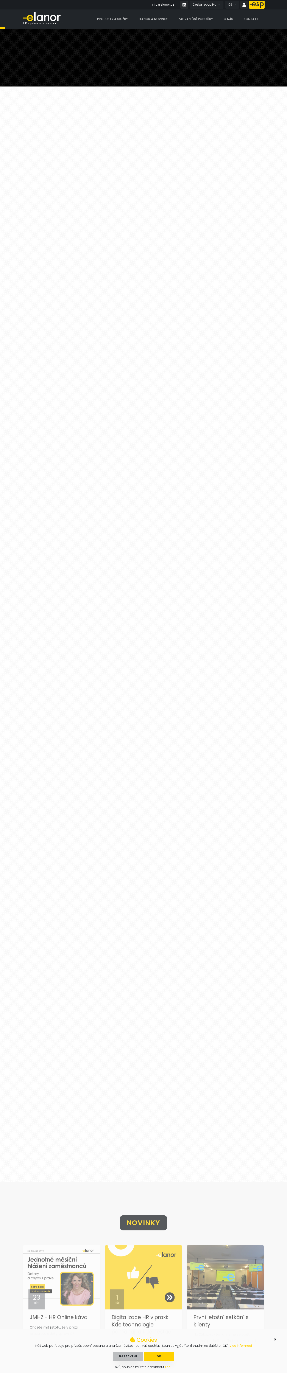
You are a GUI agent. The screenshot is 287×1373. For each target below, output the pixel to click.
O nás (228, 19)
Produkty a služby (112, 19)
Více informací (240, 1346)
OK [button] (159, 1356)
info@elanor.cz (163, 4)
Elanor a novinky (153, 19)
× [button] (275, 1339)
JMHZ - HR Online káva (58, 1328)
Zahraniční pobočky (195, 19)
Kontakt (251, 19)
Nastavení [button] (128, 1356)
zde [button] (168, 1367)
